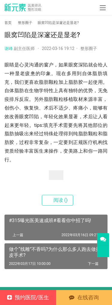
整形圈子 (88, 48)
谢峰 (8, 48)
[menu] (102, 7)
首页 (8, 23)
